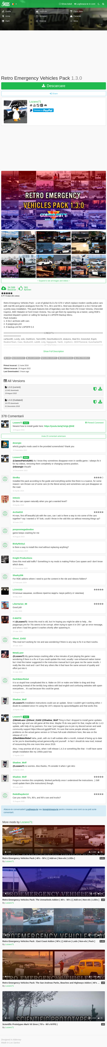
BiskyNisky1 (19, 544)
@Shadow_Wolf (50, 720)
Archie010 (18, 512)
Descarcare (53, 86)
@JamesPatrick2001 (23, 461)
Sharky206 (18, 575)
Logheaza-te (32, 809)
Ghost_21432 (19, 638)
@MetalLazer (19, 720)
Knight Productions (22, 558)
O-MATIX (17, 618)
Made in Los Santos (10, 1042)
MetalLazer (18, 653)
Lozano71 (35, 101)
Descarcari (12, 290)
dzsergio (17, 443)
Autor (26, 423)
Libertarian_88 (20, 604)
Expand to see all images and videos (53, 281)
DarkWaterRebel (21, 679)
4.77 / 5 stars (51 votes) (10, 296)
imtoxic (16, 498)
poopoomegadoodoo (23, 529)
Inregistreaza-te (50, 809)
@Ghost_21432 (33, 720)
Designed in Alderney (11, 1039)
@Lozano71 (21, 621)
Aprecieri (27, 290)
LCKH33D (17, 589)
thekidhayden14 (21, 794)
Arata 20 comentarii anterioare (53, 436)
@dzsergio (18, 467)
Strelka (16, 477)
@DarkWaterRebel (22, 738)
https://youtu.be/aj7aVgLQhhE (59, 426)
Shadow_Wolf (20, 699)
